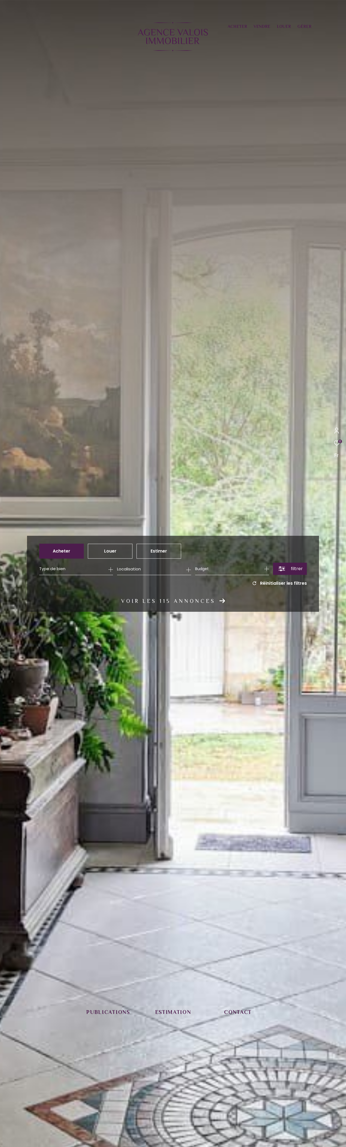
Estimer (159, 551)
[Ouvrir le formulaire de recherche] (290, 569)
